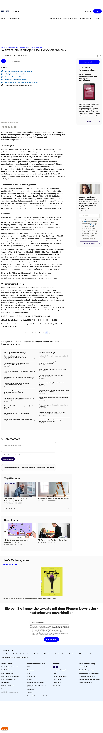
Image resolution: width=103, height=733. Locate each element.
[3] (35, 333)
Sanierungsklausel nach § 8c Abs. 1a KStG (52, 369)
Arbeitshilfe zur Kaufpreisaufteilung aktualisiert (19, 371)
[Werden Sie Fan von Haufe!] (57, 667)
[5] (43, 333)
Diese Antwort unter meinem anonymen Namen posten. (22, 455)
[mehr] (98, 18)
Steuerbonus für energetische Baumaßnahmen (19, 377)
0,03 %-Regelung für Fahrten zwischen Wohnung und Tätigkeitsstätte (16, 364)
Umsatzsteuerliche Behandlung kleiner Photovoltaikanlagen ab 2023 (16, 384)
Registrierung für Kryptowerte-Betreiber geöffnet (52, 383)
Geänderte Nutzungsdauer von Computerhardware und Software (15, 356)
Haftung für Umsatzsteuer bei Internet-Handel (54, 356)
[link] (3, 18)
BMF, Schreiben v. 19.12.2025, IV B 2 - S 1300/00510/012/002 (32, 320)
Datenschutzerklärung (88, 225)
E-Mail (31, 619)
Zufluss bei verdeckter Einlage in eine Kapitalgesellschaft (51, 376)
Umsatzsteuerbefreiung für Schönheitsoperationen (47, 362)
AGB (85, 221)
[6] (46, 333)
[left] (65, 508)
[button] (97, 11)
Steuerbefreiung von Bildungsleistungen (17, 413)
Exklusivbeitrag (10, 483)
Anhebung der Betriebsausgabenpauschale (18, 419)
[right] (68, 508)
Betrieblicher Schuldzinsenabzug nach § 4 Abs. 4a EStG (19, 406)
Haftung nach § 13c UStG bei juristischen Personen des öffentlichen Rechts (52, 413)
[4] (39, 333)
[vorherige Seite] (26, 333)
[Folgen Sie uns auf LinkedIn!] (54, 667)
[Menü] (16, 11)
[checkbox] (2, 455)
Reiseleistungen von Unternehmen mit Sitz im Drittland (53, 405)
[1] (28, 333)
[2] (32, 333)
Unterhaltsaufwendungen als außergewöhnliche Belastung (13, 391)
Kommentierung (21, 324)
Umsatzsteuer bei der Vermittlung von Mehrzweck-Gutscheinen (51, 420)
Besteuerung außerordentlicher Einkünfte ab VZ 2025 (53, 398)
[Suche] (88, 11)
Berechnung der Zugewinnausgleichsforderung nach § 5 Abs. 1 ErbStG (54, 391)
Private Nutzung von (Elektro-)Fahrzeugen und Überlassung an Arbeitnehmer (19, 399)
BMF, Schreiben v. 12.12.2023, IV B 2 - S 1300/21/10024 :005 (25, 316)
